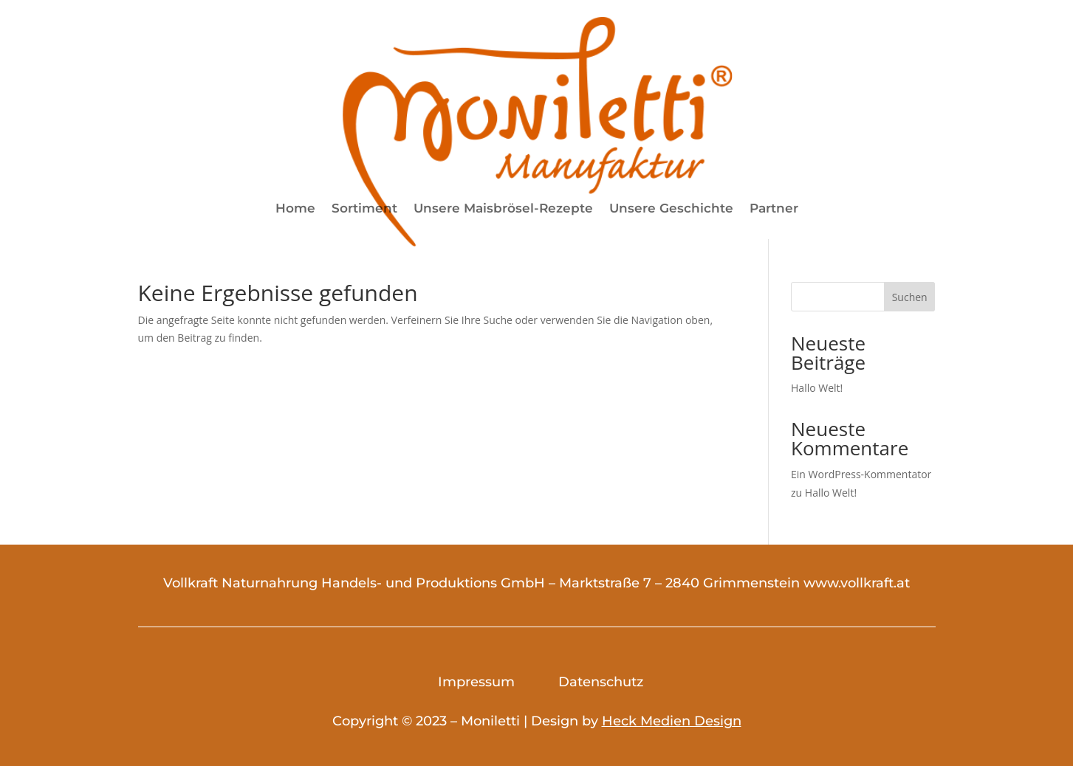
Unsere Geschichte (671, 209)
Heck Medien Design (671, 721)
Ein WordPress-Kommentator (861, 474)
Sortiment (364, 209)
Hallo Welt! (817, 388)
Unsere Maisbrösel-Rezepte (503, 209)
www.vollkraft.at (856, 583)
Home (295, 209)
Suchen (910, 297)
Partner (774, 209)
